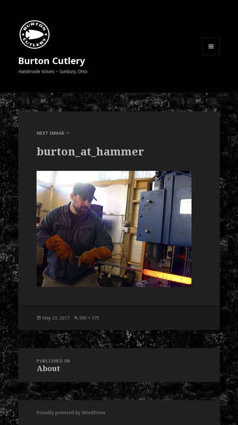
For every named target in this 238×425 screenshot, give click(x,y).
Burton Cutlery (51, 60)
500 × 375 (89, 318)
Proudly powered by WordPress (71, 412)
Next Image (50, 133)
